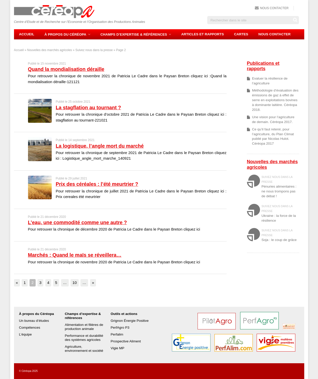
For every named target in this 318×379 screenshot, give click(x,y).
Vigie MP (117, 348)
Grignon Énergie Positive (129, 321)
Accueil (26, 34)
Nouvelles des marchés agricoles (49, 50)
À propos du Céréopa (65, 34)
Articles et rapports (202, 34)
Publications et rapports (263, 66)
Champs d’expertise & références (134, 34)
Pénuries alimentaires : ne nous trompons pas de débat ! (278, 191)
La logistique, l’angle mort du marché (100, 146)
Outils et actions (123, 314)
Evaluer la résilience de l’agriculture (270, 81)
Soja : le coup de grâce (279, 240)
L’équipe (25, 334)
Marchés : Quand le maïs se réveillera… (74, 255)
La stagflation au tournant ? (88, 107)
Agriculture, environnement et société (84, 349)
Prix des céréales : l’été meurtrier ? (97, 184)
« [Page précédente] (17, 282)
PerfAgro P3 (119, 327)
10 (75, 282)
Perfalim (116, 334)
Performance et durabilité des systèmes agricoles (84, 338)
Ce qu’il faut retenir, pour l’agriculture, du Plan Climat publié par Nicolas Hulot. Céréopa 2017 (273, 136)
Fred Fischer (293, 371)
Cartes (241, 34)
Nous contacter (274, 8)
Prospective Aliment (125, 341)
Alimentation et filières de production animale (84, 327)
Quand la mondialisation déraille (66, 69)
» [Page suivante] (93, 282)
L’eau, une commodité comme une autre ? (77, 222)
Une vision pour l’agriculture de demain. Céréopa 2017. (273, 119)
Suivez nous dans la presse (94, 50)
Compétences (29, 327)
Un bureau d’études (34, 321)
